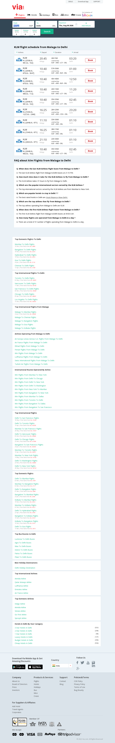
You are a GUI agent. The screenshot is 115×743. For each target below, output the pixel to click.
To (37, 23)
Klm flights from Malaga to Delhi (28, 353)
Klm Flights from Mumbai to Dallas (29, 396)
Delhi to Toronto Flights (25, 423)
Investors (16, 690)
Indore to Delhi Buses (24, 550)
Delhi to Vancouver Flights (25, 434)
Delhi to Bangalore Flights (25, 489)
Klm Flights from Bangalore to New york (31, 393)
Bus (35, 690)
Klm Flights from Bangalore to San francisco (33, 407)
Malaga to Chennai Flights (25, 317)
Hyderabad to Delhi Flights (26, 255)
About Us (16, 681)
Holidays (37, 687)
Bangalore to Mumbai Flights (27, 494)
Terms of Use (79, 687)
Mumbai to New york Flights (26, 455)
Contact (63, 681)
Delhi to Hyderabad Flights (26, 510)
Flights (36, 681)
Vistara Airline (20, 611)
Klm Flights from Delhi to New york (29, 382)
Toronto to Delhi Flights (25, 278)
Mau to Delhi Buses (23, 546)
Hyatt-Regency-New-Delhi (57, 197)
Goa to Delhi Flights (23, 260)
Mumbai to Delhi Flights (24, 244)
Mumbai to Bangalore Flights (27, 484)
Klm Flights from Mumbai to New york (31, 375)
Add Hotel (16, 706)
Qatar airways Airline (23, 582)
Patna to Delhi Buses (23, 553)
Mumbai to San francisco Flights (28, 428)
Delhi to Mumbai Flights (24, 478)
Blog (61, 684)
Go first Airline (20, 614)
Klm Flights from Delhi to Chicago (29, 378)
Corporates (16, 712)
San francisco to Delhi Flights (27, 289)
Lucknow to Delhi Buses (25, 539)
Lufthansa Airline (21, 586)
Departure (62, 23)
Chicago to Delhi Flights (24, 294)
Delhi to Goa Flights (23, 526)
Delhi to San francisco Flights (27, 418)
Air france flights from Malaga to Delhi (31, 342)
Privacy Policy (79, 684)
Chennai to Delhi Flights (24, 265)
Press (14, 687)
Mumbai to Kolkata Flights (25, 505)
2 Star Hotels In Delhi (56, 631)
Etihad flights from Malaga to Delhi (29, 346)
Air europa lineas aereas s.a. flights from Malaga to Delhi (39, 339)
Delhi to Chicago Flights (24, 439)
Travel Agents (17, 709)
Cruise (36, 696)
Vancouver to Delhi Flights (25, 283)
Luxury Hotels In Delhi (56, 637)
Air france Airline (21, 593)
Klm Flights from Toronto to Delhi (29, 400)
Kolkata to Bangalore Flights (26, 521)
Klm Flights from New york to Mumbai (31, 389)
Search (47, 31)
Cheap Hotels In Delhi (56, 643)
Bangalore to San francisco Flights (29, 444)
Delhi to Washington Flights (26, 460)
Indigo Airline (20, 604)
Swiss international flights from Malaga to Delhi (34, 360)
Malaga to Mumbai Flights (25, 312)
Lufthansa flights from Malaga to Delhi (31, 357)
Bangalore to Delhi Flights (25, 249)
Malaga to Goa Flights (24, 324)
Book (90, 60)
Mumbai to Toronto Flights (26, 450)
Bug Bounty (79, 690)
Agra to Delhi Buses (23, 542)
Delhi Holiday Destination (25, 568)
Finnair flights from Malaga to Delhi (29, 349)
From (15, 23)
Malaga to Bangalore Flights (26, 321)
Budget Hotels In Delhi (56, 640)
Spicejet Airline (20, 618)
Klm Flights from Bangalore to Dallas (30, 403)
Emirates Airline (21, 589)
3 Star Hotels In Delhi (56, 628)
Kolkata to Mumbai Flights (25, 500)
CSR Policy (78, 681)
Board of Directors (19, 684)
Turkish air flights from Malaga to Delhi (31, 364)
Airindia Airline (20, 578)
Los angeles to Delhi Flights (26, 299)
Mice (36, 693)
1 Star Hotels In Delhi (56, 634)
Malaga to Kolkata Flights (25, 328)
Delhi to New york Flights (25, 466)
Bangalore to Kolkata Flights (26, 516)
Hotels (36, 684)
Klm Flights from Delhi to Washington (30, 385)
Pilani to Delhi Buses (23, 557)
